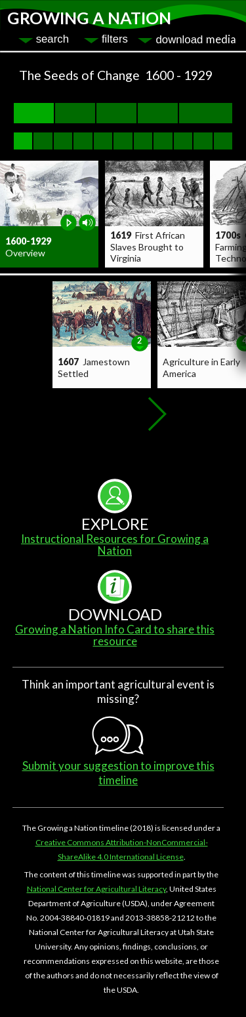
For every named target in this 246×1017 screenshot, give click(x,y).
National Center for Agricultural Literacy (96, 889)
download (195, 39)
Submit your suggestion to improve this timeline (118, 773)
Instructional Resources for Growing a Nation (115, 544)
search (52, 39)
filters (115, 39)
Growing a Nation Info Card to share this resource (115, 635)
